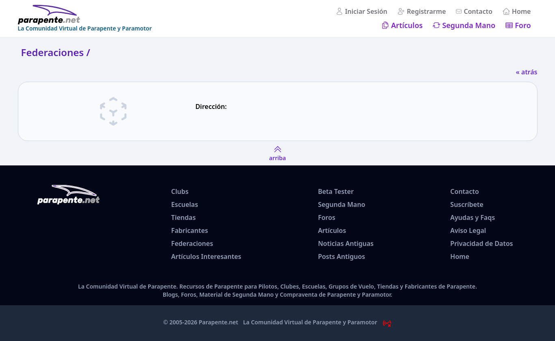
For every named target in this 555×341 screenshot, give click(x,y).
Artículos (407, 25)
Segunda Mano (468, 25)
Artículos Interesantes (206, 256)
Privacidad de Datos (481, 243)
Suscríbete (467, 204)
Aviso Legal (468, 230)
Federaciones (192, 243)
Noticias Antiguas (346, 243)
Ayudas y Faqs (472, 217)
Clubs (180, 191)
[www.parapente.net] (85, 14)
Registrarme (426, 11)
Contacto (478, 11)
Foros (326, 217)
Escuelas (184, 204)
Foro (523, 25)
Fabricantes (189, 230)
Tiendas (183, 217)
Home (521, 11)
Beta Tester (336, 191)
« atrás (526, 71)
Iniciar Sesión (366, 11)
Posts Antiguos (341, 256)
